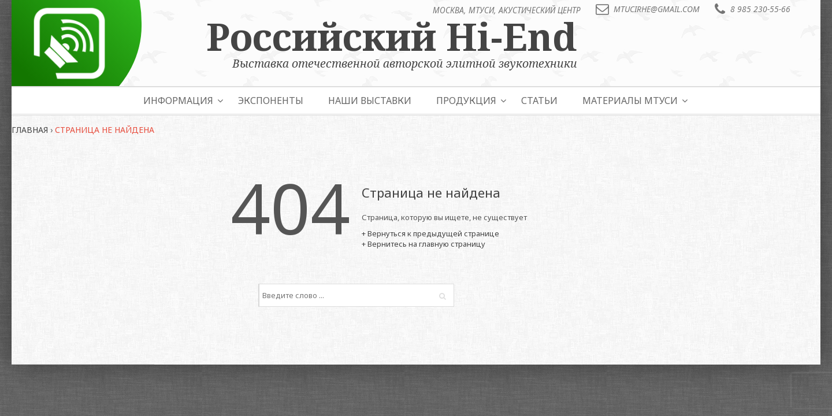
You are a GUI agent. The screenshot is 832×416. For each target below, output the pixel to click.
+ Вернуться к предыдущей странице (430, 233)
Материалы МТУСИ (630, 100)
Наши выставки (369, 100)
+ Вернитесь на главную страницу (423, 244)
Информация (178, 100)
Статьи (539, 100)
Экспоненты (270, 100)
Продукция (466, 100)
